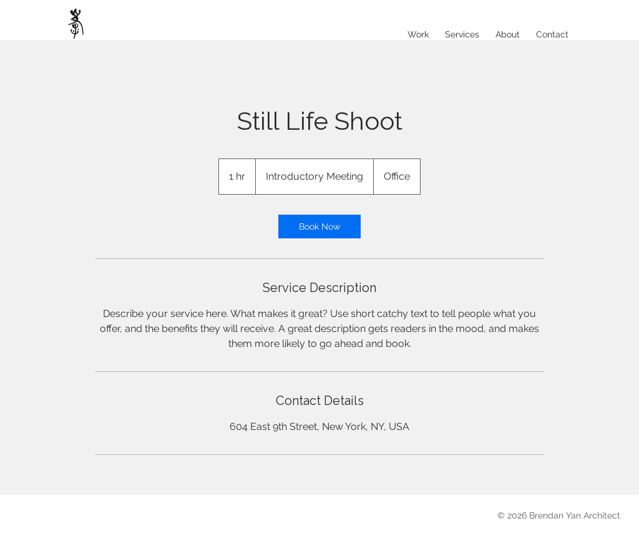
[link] (319, 226)
